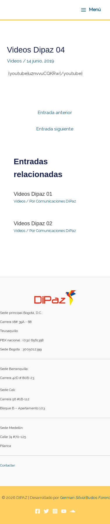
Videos (14, 61)
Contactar (7, 465)
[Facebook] (37, 511)
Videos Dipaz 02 (33, 223)
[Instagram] (55, 511)
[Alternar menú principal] (90, 9)
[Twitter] (46, 511)
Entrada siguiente (54, 129)
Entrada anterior (55, 112)
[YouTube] (63, 511)
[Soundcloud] (72, 511)
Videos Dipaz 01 (33, 194)
